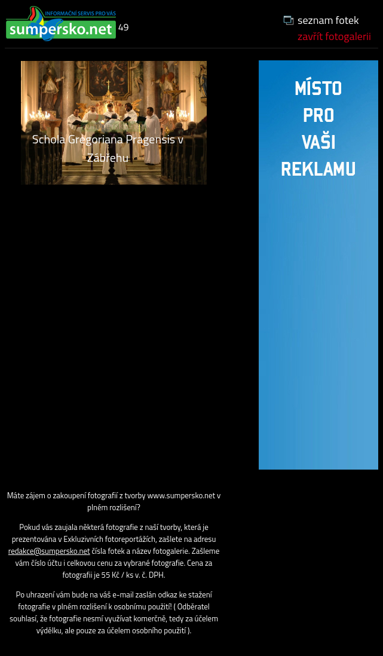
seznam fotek (328, 20)
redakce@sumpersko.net (49, 551)
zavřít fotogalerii (334, 36)
